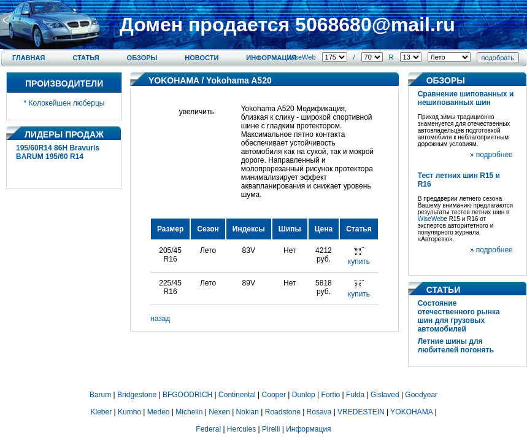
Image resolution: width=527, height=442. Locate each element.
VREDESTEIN (361, 412)
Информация (271, 57)
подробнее (494, 154)
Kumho (129, 412)
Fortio (330, 394)
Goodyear (421, 394)
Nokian (247, 412)
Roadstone (283, 412)
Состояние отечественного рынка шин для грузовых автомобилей (459, 316)
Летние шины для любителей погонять (456, 345)
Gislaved (385, 394)
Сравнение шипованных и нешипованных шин (466, 98)
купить (359, 261)
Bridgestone (136, 394)
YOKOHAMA (173, 80)
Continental (237, 394)
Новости (201, 57)
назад (160, 318)
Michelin (188, 412)
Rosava (319, 412)
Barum (100, 394)
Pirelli (271, 429)
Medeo (158, 412)
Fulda (355, 394)
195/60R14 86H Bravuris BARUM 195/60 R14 (57, 152)
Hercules (241, 429)
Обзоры (142, 57)
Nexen (219, 412)
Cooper (274, 394)
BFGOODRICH (187, 394)
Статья (85, 57)
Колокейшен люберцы (67, 103)
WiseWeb (301, 57)
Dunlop (303, 394)
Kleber (101, 412)
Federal (208, 429)
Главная (28, 57)
